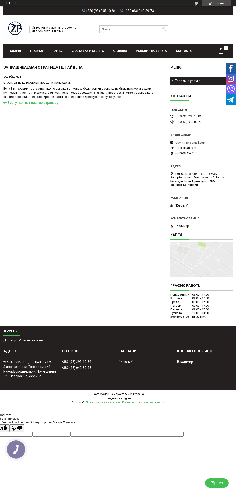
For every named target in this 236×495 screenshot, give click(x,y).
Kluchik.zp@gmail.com (190, 142)
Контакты (184, 50)
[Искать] (164, 29)
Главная (37, 50)
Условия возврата (151, 50)
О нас (58, 50)
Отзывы (120, 50)
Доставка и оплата (88, 50)
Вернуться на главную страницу (33, 103)
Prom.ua (138, 394)
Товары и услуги (187, 81)
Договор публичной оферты (23, 340)
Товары (14, 50)
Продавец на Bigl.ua (118, 398)
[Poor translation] (16, 428)
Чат (217, 483)
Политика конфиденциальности (143, 402)
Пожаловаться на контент (103, 402)
